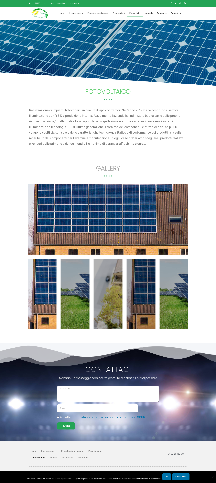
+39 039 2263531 (177, 454)
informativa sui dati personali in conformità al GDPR (108, 417)
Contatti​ (176, 13)
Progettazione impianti (98, 13)
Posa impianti (119, 13)
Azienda (149, 13)
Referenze (162, 13)
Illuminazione (76, 13)
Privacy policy (180, 476)
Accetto (102, 417)
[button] (30, 219)
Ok (167, 476)
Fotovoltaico (135, 13)
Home (61, 13)
